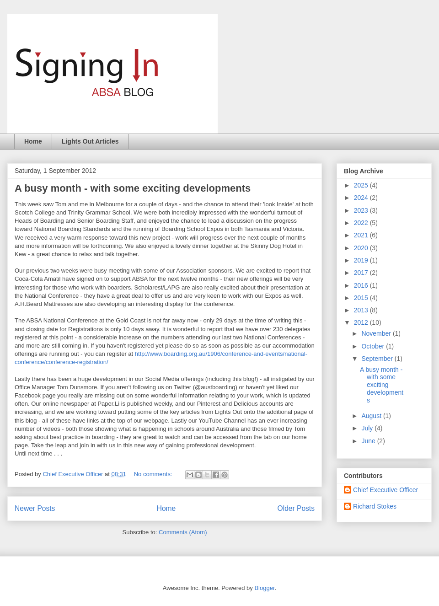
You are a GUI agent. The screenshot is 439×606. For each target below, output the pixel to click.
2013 (362, 310)
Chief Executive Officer (385, 489)
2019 (362, 260)
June (369, 441)
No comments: (154, 474)
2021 (362, 235)
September (377, 358)
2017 (362, 272)
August (372, 415)
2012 (362, 322)
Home (33, 141)
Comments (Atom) (183, 532)
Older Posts (296, 508)
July (368, 428)
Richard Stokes (374, 506)
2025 (362, 185)
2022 (362, 222)
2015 (362, 297)
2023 (362, 210)
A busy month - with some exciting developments (133, 188)
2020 (362, 248)
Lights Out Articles (90, 141)
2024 (362, 197)
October (373, 346)
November (376, 333)
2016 (362, 285)
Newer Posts (35, 508)
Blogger (264, 588)
